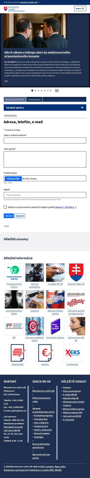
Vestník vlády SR (70, 398)
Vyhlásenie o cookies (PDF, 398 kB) (45, 470)
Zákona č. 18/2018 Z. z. (66, 207)
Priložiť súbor (10, 172)
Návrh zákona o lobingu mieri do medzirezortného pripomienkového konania (37, 54)
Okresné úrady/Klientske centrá (43, 410)
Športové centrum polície (41, 456)
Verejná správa (34, 99)
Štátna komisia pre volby (41, 400)
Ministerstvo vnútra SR (43, 391)
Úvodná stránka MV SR (15, 99)
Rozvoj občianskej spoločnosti (41, 446)
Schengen (38, 437)
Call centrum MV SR (72, 416)
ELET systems (47, 466)
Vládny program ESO (72, 412)
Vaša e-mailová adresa (15, 135)
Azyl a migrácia (41, 422)
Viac (6, 81)
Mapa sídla (60, 466)
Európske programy (43, 415)
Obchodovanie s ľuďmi (73, 401)
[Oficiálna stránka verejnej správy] (30, 2)
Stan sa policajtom (72, 391)
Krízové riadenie (42, 433)
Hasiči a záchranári (43, 429)
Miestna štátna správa (73, 409)
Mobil (7, 189)
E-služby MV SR (70, 394)
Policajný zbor (41, 419)
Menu (80, 8)
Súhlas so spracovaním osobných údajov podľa (42, 207)
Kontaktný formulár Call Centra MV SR (13, 429)
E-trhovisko (68, 419)
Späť (7, 226)
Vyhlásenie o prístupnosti (16, 470)
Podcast (67, 387)
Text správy (10, 148)
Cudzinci (67, 405)
